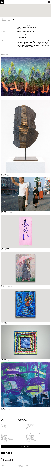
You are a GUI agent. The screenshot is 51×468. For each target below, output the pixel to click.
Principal (26, 465)
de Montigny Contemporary (6, 429)
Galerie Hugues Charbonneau (6, 438)
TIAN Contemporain (29, 437)
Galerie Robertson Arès (30, 424)
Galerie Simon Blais (29, 425)
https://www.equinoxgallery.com (25, 31)
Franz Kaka (3, 436)
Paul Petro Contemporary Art (31, 432)
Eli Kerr (2, 432)
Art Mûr (2, 424)
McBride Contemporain (30, 427)
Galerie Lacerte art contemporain (7, 439)
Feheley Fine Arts (4, 435)
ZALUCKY (28, 441)
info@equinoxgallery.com (23, 34)
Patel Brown (28, 429)
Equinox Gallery (3, 434)
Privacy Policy (20, 466)
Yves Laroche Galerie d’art (31, 440)
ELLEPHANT (3, 433)
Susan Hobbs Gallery (30, 435)
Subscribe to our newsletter (25, 446)
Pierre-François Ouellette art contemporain (34, 433)
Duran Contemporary (4, 431)
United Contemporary (30, 438)
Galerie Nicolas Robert (5, 440)
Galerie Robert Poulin (4, 441)
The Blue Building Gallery (30, 436)
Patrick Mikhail (29, 431)
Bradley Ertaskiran (4, 426)
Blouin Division (3, 425)
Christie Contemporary (5, 428)
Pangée (27, 428)
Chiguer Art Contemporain (5, 427)
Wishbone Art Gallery (30, 439)
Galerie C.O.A (3, 437)
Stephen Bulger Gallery (30, 434)
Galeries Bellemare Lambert (31, 426)
